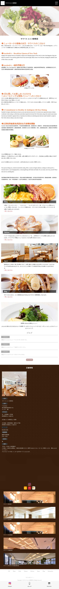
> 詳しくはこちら (8, 211)
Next (56, 316)
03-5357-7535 (5, 429)
